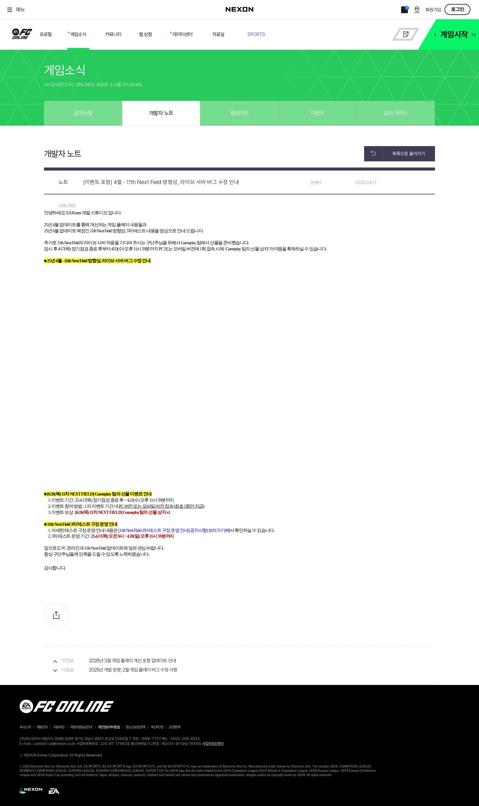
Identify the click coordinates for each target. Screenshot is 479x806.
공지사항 (83, 113)
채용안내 (41, 727)
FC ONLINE (22, 32)
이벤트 (317, 113)
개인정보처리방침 (109, 727)
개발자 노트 (161, 113)
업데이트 (239, 113)
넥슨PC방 (157, 727)
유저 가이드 (396, 113)
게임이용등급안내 (81, 727)
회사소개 (25, 727)
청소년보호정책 (135, 727)
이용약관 (58, 727)
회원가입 (433, 10)
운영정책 (174, 727)
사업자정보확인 (213, 744)
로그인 (457, 9)
